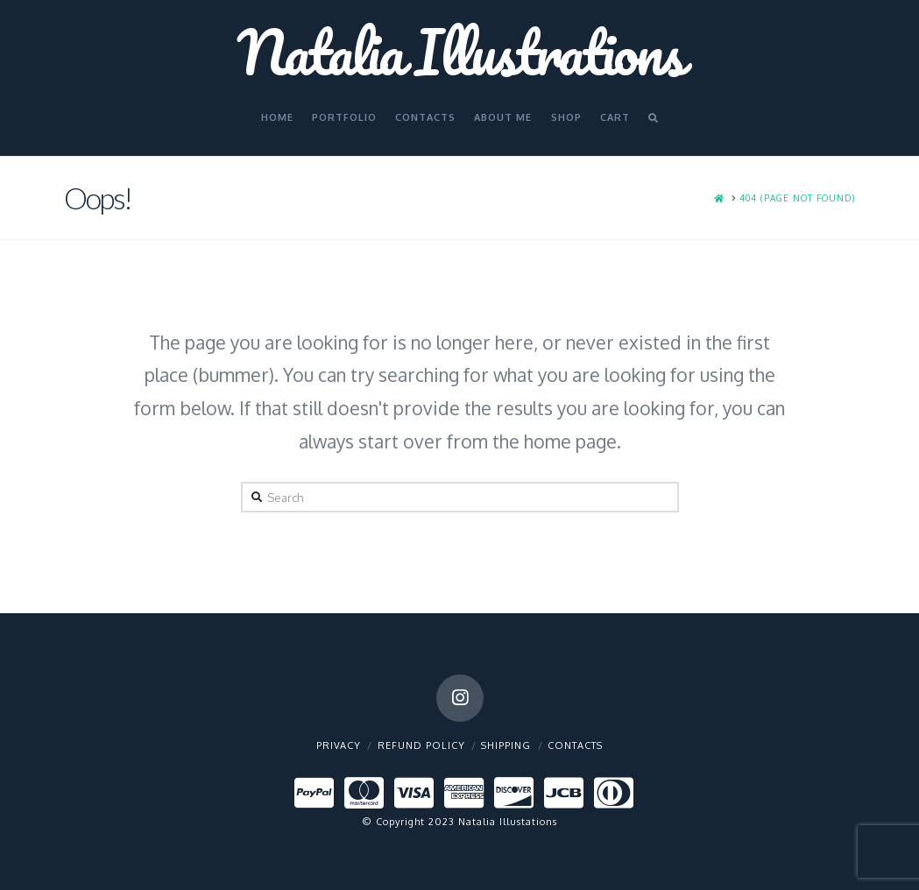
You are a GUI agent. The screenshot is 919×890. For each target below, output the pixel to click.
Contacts (575, 745)
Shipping (506, 745)
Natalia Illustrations (460, 52)
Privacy (338, 745)
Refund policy (421, 745)
